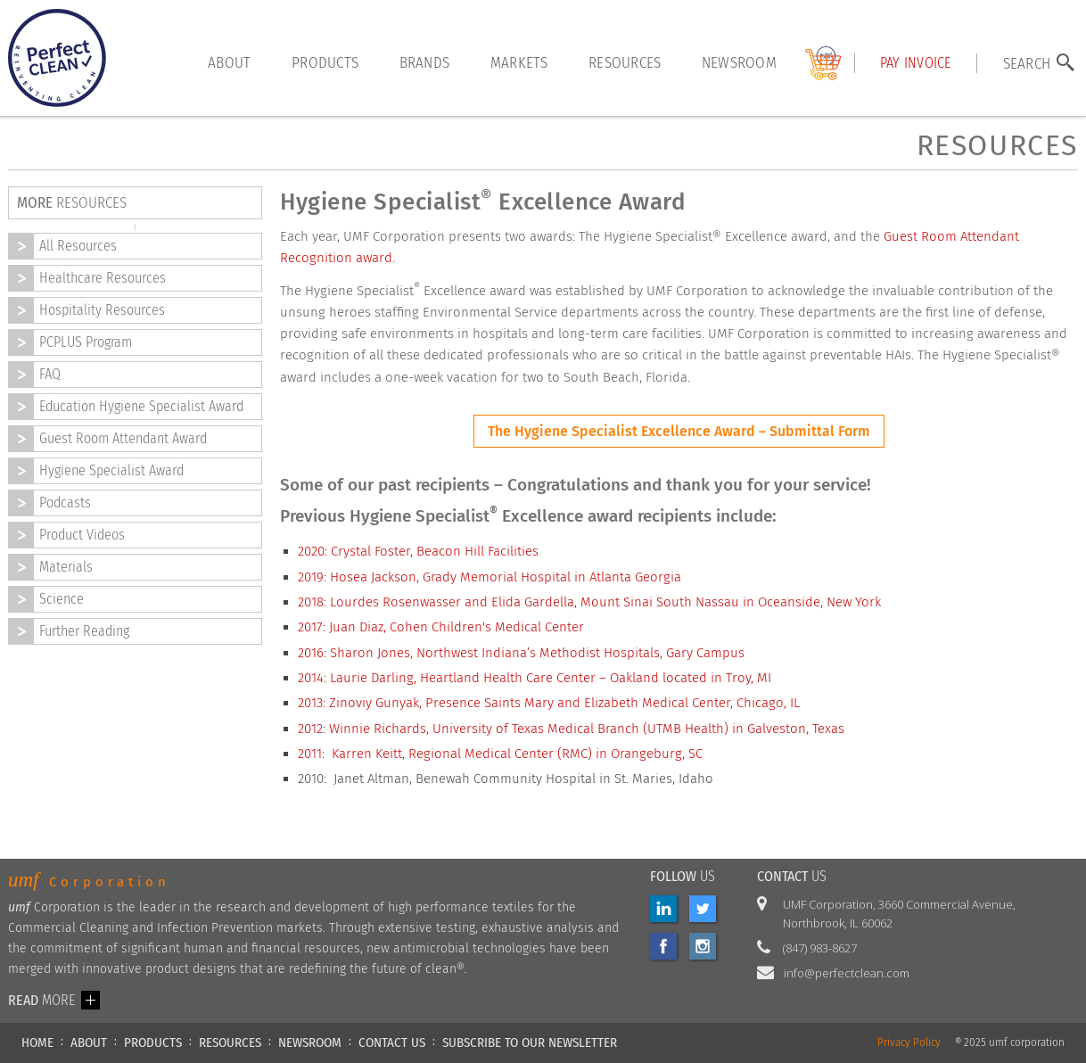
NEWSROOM (309, 1042)
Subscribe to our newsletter (529, 1042)
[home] (57, 58)
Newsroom (739, 62)
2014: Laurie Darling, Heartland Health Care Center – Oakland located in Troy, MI (534, 678)
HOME (37, 1042)
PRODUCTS (153, 1042)
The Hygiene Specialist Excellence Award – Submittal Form (679, 431)
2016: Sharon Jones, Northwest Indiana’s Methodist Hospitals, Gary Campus (521, 653)
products (325, 62)
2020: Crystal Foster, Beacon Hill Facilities (418, 551)
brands (424, 62)
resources (624, 62)
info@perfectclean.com (846, 973)
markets (519, 62)
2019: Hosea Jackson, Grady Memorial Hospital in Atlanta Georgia (489, 577)
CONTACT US (391, 1042)
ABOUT (88, 1042)
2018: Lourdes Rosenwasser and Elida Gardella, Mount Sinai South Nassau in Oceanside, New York (589, 602)
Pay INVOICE (915, 62)
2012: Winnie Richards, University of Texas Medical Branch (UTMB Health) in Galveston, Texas (571, 729)
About (229, 62)
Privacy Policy (909, 1043)
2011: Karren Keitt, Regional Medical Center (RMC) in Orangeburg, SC (500, 754)
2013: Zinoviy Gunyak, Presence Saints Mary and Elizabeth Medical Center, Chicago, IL (549, 703)
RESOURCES (230, 1042)
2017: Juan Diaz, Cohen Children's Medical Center (441, 627)
